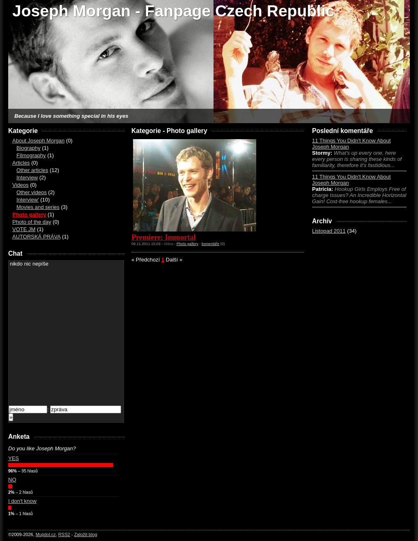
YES (13, 458)
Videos (20, 185)
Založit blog (85, 534)
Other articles (32, 170)
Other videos (31, 192)
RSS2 (64, 534)
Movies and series (38, 207)
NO (12, 480)
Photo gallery (29, 214)
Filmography (31, 155)
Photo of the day (31, 222)
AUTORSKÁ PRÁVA (36, 237)
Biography (28, 148)
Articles (21, 163)
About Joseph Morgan (38, 141)
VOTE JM (23, 229)
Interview (27, 177)
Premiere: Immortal (163, 237)
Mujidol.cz (46, 534)
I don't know (22, 501)
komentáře (210, 244)
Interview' (27, 200)
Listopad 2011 (329, 231)
